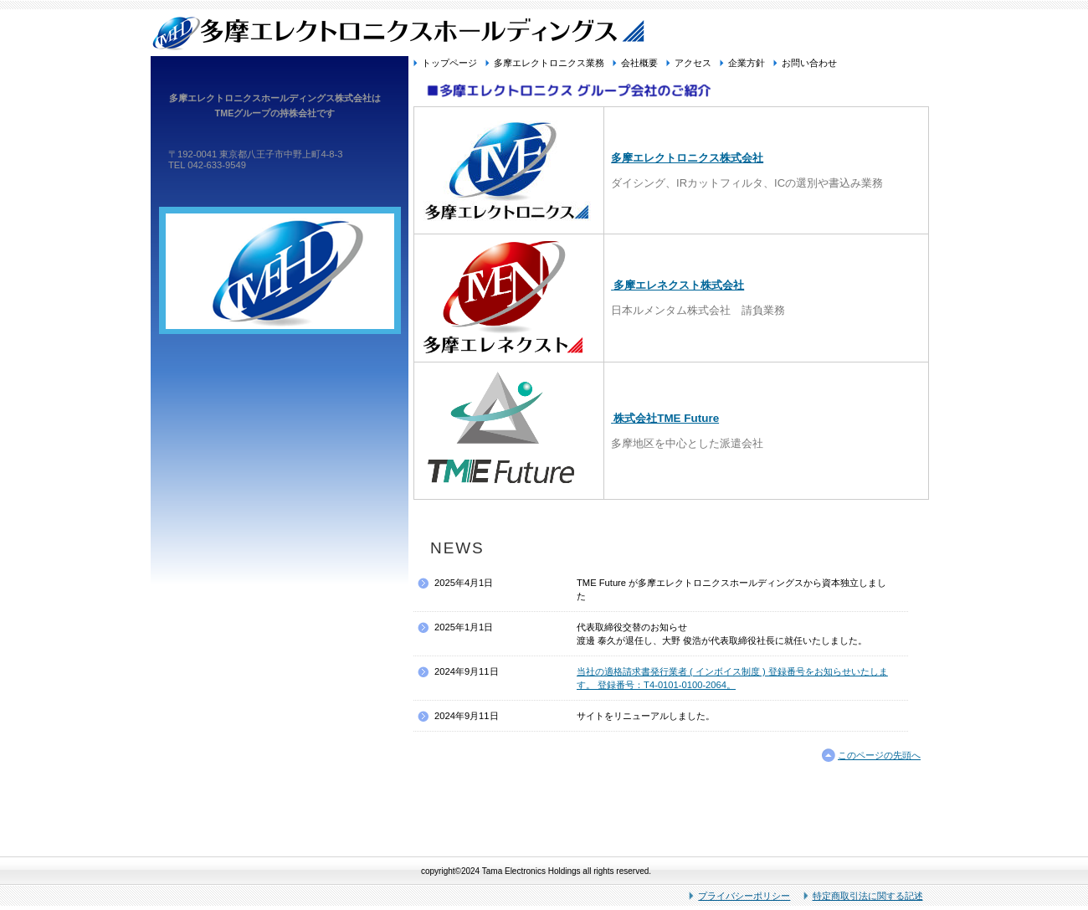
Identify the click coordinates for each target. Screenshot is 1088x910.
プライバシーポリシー (744, 896)
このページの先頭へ (879, 755)
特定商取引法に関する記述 (868, 896)
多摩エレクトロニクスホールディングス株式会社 (544, 32)
